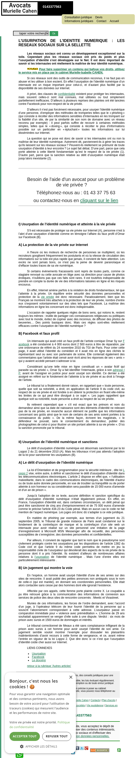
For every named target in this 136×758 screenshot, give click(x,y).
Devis (98, 17)
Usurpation (39, 653)
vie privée (47, 297)
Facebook (38, 657)
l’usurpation (42, 557)
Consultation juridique (78, 17)
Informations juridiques (79, 21)
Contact (101, 21)
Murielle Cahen (81, 700)
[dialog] (40, 712)
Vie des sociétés (76, 705)
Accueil (114, 21)
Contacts (95, 700)
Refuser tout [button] (57, 736)
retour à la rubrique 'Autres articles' (49, 666)
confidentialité (66, 94)
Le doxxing (39, 660)
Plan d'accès (108, 700)
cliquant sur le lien (99, 200)
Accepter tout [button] (25, 736)
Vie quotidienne (95, 705)
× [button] (70, 677)
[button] (40, 746)
